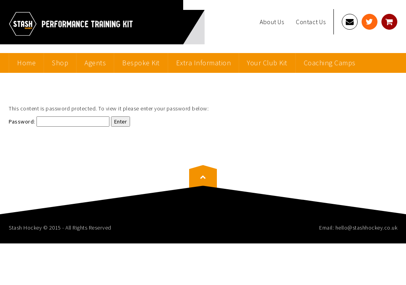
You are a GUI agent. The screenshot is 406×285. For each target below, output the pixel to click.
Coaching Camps (330, 62)
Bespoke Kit (141, 62)
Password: (59, 121)
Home (26, 62)
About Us (272, 22)
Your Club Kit (267, 62)
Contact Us (311, 22)
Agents (95, 62)
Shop (60, 62)
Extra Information (203, 62)
